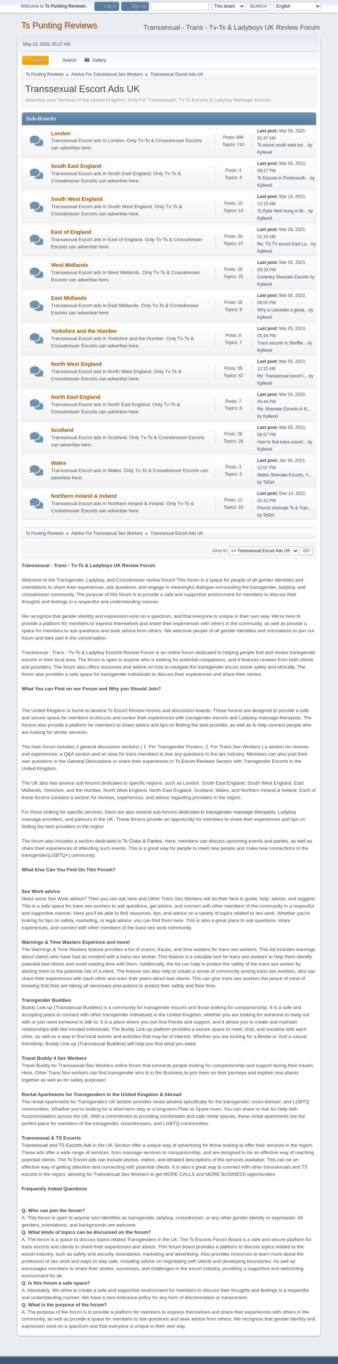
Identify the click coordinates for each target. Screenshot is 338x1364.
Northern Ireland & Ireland (84, 496)
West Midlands (69, 265)
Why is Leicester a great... (282, 310)
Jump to (219, 550)
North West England (76, 364)
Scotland (62, 430)
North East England (76, 397)
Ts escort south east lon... (281, 145)
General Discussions (89, 761)
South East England (76, 166)
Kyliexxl (264, 152)
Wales (58, 463)
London (61, 133)
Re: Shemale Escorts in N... (283, 409)
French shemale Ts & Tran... (284, 508)
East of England (71, 232)
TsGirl (268, 482)
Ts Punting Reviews (59, 25)
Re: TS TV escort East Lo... (283, 244)
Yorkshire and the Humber (84, 331)
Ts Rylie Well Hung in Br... (282, 211)
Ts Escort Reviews (195, 761)
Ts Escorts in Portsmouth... (283, 178)
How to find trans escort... (281, 442)
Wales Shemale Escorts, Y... (284, 475)
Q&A (69, 754)
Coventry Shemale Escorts (283, 277)
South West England (77, 199)
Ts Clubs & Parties (142, 841)
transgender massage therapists (240, 812)
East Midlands (69, 298)
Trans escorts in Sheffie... (281, 343)
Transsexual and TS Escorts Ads (57, 1145)
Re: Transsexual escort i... (282, 376)
